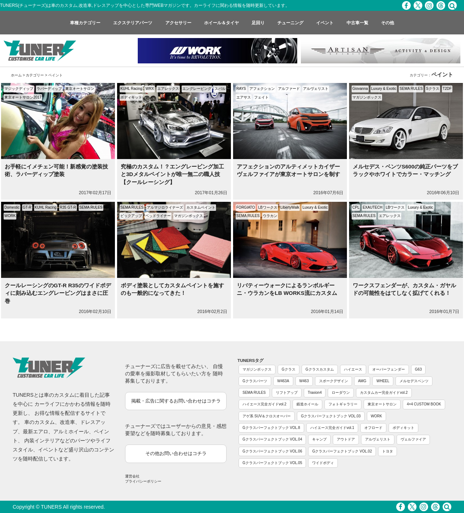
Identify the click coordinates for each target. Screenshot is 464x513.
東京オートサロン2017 (22, 97)
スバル (220, 89)
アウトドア (346, 439)
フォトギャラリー (342, 404)
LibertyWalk (290, 207)
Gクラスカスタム (320, 369)
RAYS (241, 89)
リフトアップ (287, 393)
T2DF (447, 89)
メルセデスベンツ (413, 381)
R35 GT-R (68, 207)
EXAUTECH (372, 207)
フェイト (261, 97)
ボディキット (131, 97)
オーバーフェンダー (388, 369)
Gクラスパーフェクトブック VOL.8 (271, 428)
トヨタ (387, 451)
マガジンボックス (366, 97)
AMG (362, 381)
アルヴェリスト (315, 89)
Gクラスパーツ (255, 381)
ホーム (16, 75)
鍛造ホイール (307, 404)
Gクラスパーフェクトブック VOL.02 (342, 451)
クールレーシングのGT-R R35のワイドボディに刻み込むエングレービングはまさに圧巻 (58, 293)
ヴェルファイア (413, 439)
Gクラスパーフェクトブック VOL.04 (272, 439)
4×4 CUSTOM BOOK (424, 404)
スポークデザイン (333, 381)
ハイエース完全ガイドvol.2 (264, 404)
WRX (149, 89)
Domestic (12, 207)
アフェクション (262, 89)
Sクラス (432, 89)
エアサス (243, 97)
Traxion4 (315, 393)
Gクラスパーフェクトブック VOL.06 (272, 451)
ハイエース (353, 369)
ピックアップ (131, 216)
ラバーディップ (49, 89)
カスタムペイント (200, 207)
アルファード (289, 89)
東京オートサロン (79, 89)
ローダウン (341, 393)
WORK (10, 216)
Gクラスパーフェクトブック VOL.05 (272, 463)
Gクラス (288, 369)
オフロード (373, 428)
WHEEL (382, 381)
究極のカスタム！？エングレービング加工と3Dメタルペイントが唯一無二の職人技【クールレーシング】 (172, 174)
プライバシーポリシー (143, 481)
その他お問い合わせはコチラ (176, 453)
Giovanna (360, 89)
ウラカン (270, 216)
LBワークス (267, 207)
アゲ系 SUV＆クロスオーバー (267, 416)
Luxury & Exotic (383, 89)
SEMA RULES (411, 89)
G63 (418, 369)
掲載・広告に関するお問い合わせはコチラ (176, 401)
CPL (355, 207)
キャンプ (319, 439)
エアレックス (168, 89)
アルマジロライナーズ (165, 207)
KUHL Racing (131, 89)
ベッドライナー (158, 216)
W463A (283, 381)
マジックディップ (18, 89)
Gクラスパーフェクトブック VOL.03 (330, 416)
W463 (304, 381)
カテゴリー (35, 75)
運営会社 (132, 476)
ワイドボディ (323, 463)
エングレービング (196, 89)
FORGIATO (245, 207)
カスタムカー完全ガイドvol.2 (383, 393)
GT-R (27, 207)
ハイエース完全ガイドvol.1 (332, 428)
